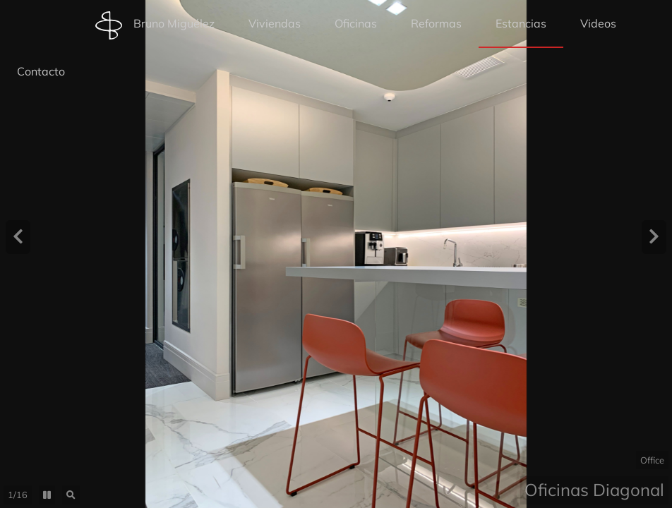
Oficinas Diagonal (594, 489)
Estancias (521, 23)
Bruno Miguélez (155, 25)
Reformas (436, 23)
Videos (598, 23)
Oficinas (356, 23)
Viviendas (274, 23)
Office (652, 460)
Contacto (41, 71)
